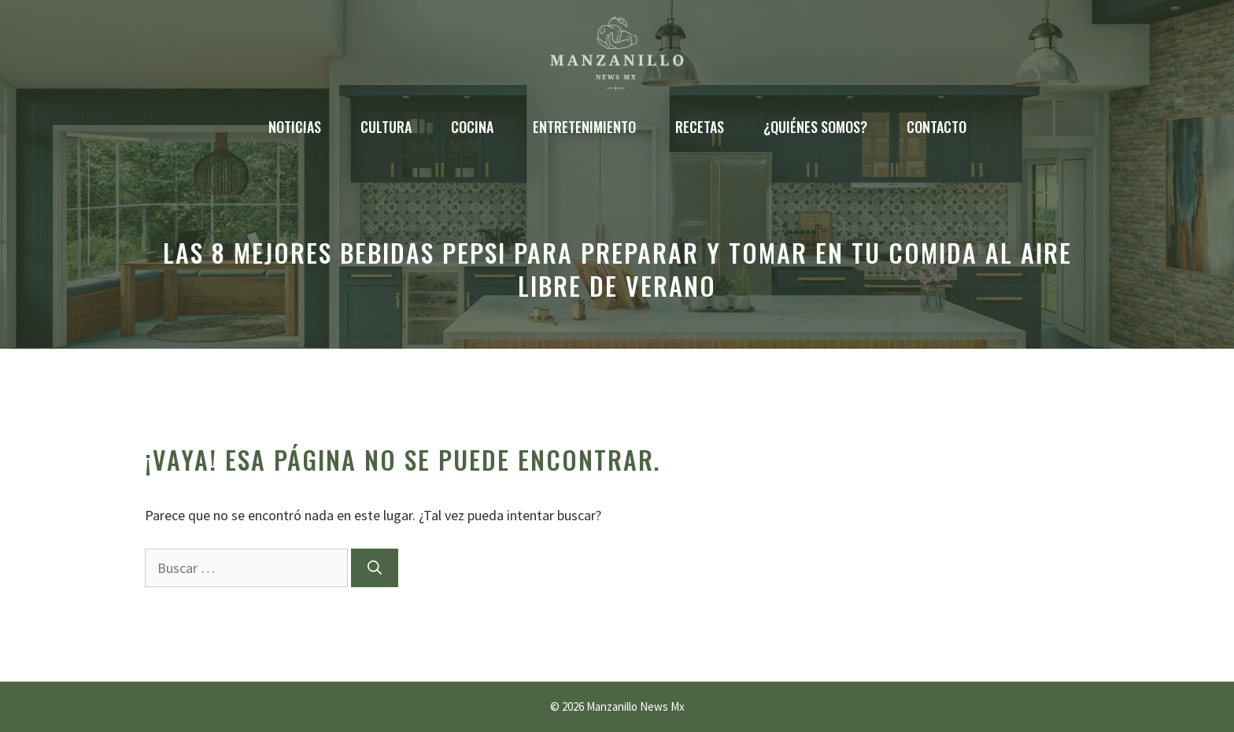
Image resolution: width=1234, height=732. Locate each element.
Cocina (472, 127)
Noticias (294, 127)
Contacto (936, 127)
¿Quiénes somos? (815, 127)
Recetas (699, 127)
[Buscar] (374, 568)
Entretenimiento (584, 127)
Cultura (386, 127)
